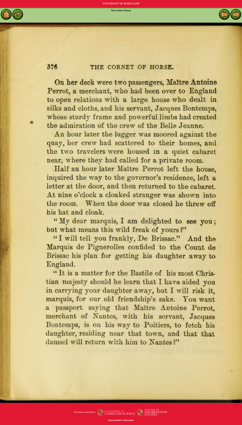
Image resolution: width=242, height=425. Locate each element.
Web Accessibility (115, 420)
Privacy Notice (128, 420)
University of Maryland (121, 3)
